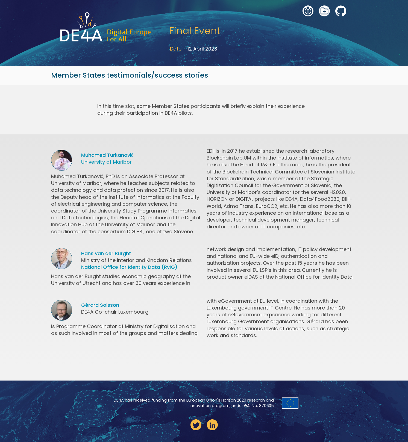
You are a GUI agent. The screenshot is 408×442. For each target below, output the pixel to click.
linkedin (212, 424)
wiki (308, 10)
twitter (195, 424)
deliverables (324, 10)
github (340, 10)
